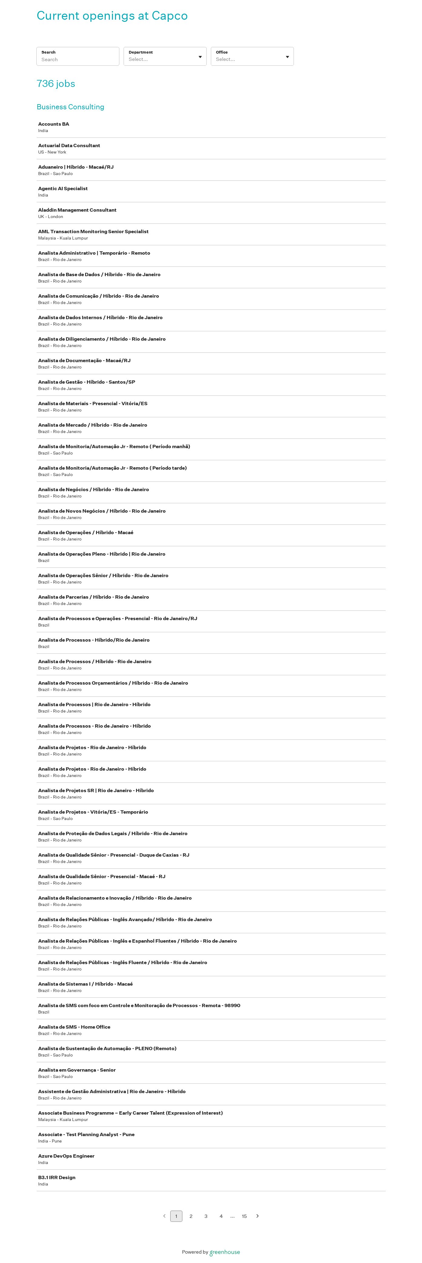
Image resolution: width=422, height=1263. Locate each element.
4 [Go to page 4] (221, 1216)
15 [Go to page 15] (244, 1216)
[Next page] (258, 1216)
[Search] (78, 60)
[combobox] (129, 59)
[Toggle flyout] (200, 57)
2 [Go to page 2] (191, 1216)
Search (49, 52)
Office (222, 52)
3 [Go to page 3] (206, 1216)
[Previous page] (164, 1216)
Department (141, 52)
